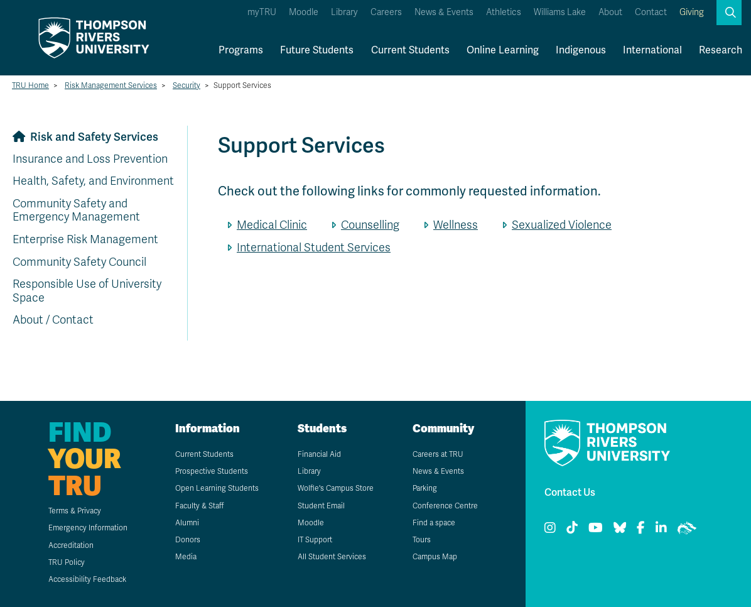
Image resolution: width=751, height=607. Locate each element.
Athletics (503, 12)
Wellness (455, 225)
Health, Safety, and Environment (93, 181)
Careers (386, 12)
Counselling (370, 225)
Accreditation (71, 545)
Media (186, 556)
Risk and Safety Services (94, 136)
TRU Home (30, 85)
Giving (691, 12)
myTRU (261, 12)
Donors (187, 539)
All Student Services (332, 556)
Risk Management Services (111, 85)
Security (186, 85)
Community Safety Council (79, 262)
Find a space (434, 522)
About (610, 12)
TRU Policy (66, 562)
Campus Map (435, 556)
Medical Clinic (272, 225)
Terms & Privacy (74, 510)
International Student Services (314, 247)
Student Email (321, 505)
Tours (422, 539)
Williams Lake (560, 12)
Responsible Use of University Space (87, 291)
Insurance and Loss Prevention (90, 159)
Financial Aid (319, 454)
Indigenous (581, 50)
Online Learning (503, 50)
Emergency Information (87, 527)
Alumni (187, 522)
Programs (241, 50)
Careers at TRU (438, 454)
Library (344, 12)
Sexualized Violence (562, 225)
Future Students (317, 50)
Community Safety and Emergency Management (76, 210)
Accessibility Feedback (87, 579)
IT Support (315, 539)
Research (720, 50)
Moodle (303, 12)
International (652, 50)
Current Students (410, 50)
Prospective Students (211, 471)
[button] (729, 12)
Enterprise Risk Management (85, 239)
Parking (425, 488)
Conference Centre (445, 505)
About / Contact (53, 320)
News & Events (443, 12)
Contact (651, 12)
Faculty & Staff (199, 505)
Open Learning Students (217, 488)
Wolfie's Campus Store (336, 488)
